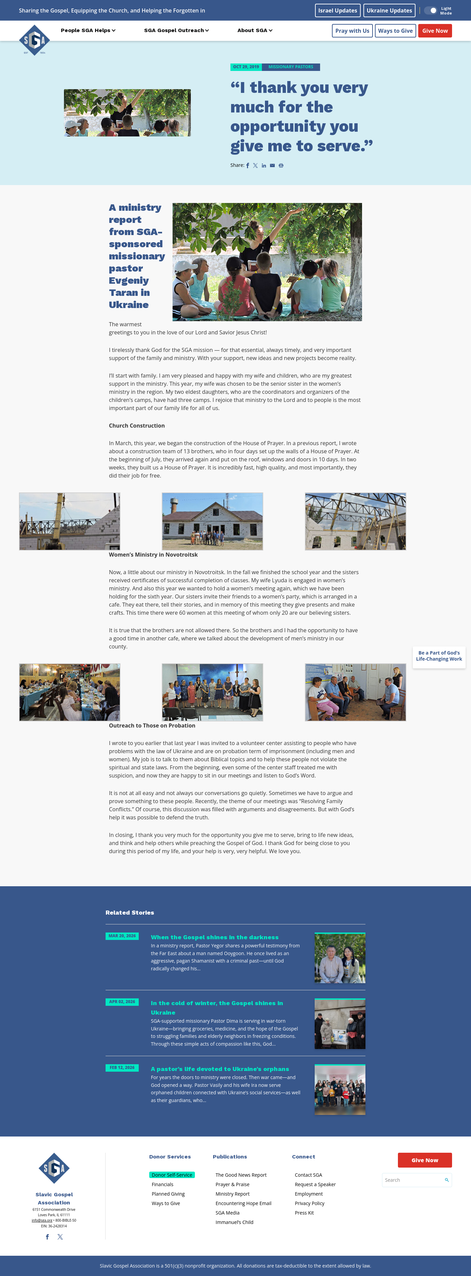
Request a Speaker (315, 1184)
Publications (230, 1156)
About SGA (252, 30)
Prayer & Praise (232, 1184)
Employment (309, 1194)
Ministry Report (232, 1194)
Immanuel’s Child (234, 1222)
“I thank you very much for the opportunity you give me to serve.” (301, 116)
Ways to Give (395, 30)
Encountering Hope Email (243, 1203)
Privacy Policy (309, 1203)
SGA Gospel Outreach (174, 30)
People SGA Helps (85, 30)
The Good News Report (241, 1175)
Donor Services (170, 1156)
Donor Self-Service (172, 1175)
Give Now (435, 30)
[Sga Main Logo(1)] (54, 1168)
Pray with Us (352, 30)
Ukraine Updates (389, 10)
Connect (303, 1156)
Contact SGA (308, 1175)
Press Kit (304, 1212)
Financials (163, 1184)
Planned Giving (168, 1194)
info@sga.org (42, 1220)
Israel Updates (337, 10)
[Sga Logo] (34, 40)
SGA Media (228, 1212)
